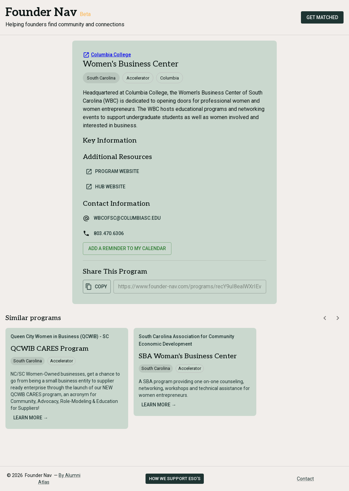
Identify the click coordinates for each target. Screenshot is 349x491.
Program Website (112, 171)
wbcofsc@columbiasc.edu (127, 218)
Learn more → (30, 417)
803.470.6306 (109, 233)
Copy (96, 286)
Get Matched (322, 17)
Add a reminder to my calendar (127, 248)
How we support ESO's (174, 478)
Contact (305, 478)
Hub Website (105, 186)
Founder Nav (41, 12)
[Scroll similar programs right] (338, 318)
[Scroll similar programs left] (325, 318)
